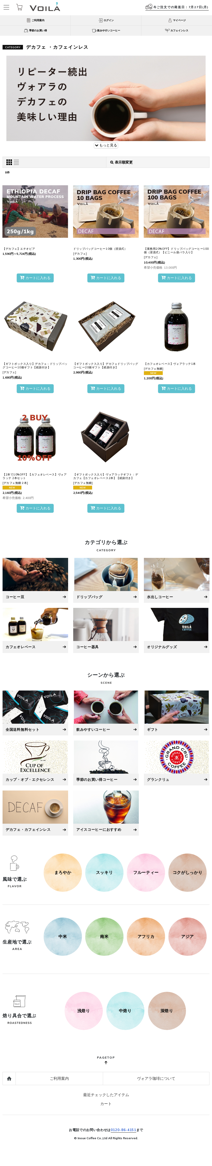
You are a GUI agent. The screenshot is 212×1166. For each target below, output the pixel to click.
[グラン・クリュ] (176, 763)
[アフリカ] (146, 937)
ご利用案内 (59, 1078)
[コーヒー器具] (106, 630)
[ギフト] (176, 713)
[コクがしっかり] (187, 873)
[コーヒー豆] (35, 580)
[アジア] (187, 937)
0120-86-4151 (123, 1130)
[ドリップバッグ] (106, 580)
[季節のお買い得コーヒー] (106, 763)
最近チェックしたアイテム (106, 1094)
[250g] (84, 1011)
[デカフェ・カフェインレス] (35, 813)
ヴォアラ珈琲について (156, 1078)
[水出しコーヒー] (176, 580)
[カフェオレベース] (35, 630)
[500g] (125, 1011)
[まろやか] (63, 873)
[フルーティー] (146, 873)
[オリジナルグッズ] (176, 630)
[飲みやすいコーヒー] (106, 713)
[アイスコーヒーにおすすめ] (106, 813)
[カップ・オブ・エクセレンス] (35, 763)
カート (106, 1103)
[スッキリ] (104, 873)
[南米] (104, 937)
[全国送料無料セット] (35, 713)
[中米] (63, 937)
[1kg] (167, 1011)
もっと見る (106, 145)
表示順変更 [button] (121, 162)
